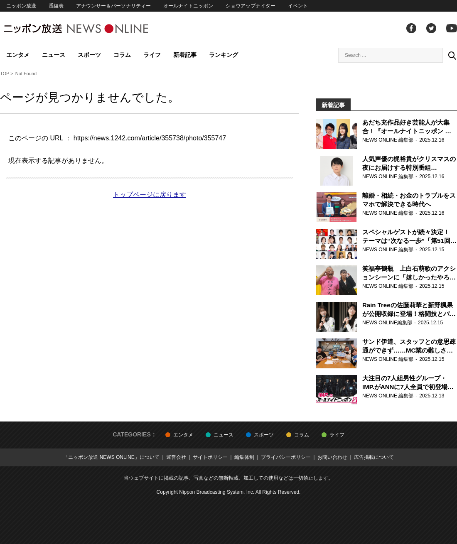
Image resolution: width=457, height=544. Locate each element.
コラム (122, 54)
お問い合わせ (332, 457)
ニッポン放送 (21, 6)
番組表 (56, 6)
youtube (451, 28)
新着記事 (185, 54)
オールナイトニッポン (188, 6)
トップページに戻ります (149, 194)
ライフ (152, 54)
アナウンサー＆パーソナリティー (113, 6)
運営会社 (176, 457)
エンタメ (17, 54)
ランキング (223, 54)
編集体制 (244, 457)
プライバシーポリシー (286, 457)
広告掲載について (374, 457)
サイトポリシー (210, 457)
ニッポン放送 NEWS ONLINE (91, 28)
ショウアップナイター (250, 6)
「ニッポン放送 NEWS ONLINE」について (111, 457)
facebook (411, 28)
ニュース (53, 54)
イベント (298, 6)
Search (452, 55)
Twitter (431, 28)
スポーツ (89, 54)
